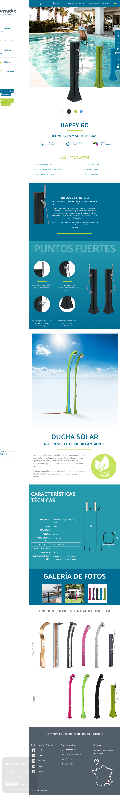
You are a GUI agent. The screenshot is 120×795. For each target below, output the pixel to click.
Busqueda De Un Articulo (74, 3)
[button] (116, 3)
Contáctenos (11, 65)
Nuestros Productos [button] (14, 28)
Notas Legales (67, 763)
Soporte (56, 3)
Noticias (10, 56)
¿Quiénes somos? (13, 47)
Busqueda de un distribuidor (14, 85)
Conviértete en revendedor (15, 92)
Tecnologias (11, 37)
